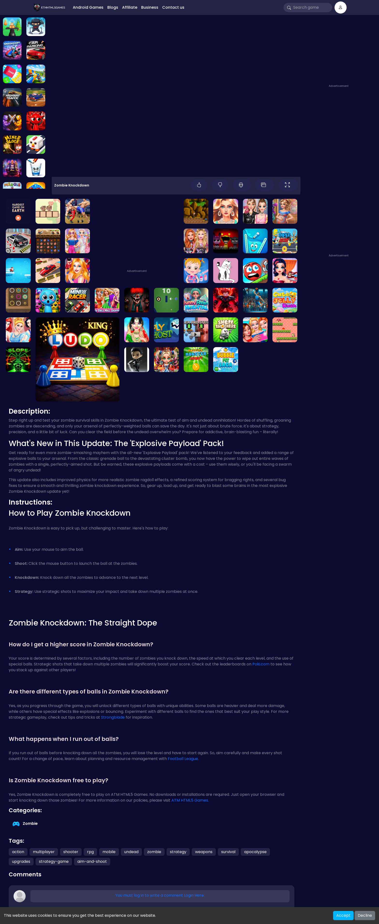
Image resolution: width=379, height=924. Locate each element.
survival (228, 852)
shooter (70, 852)
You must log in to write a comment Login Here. (160, 895)
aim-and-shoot (92, 861)
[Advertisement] (339, 52)
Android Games (88, 7)
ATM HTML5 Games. (190, 800)
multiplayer (44, 852)
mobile (109, 852)
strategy (178, 852)
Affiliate (129, 7)
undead (131, 852)
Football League (183, 758)
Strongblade (113, 717)
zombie (154, 852)
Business (149, 7)
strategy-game (54, 861)
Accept (343, 915)
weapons (203, 852)
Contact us (173, 7)
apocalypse (255, 852)
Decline (365, 915)
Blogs (112, 7)
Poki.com (261, 664)
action (18, 852)
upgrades (21, 861)
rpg (90, 852)
